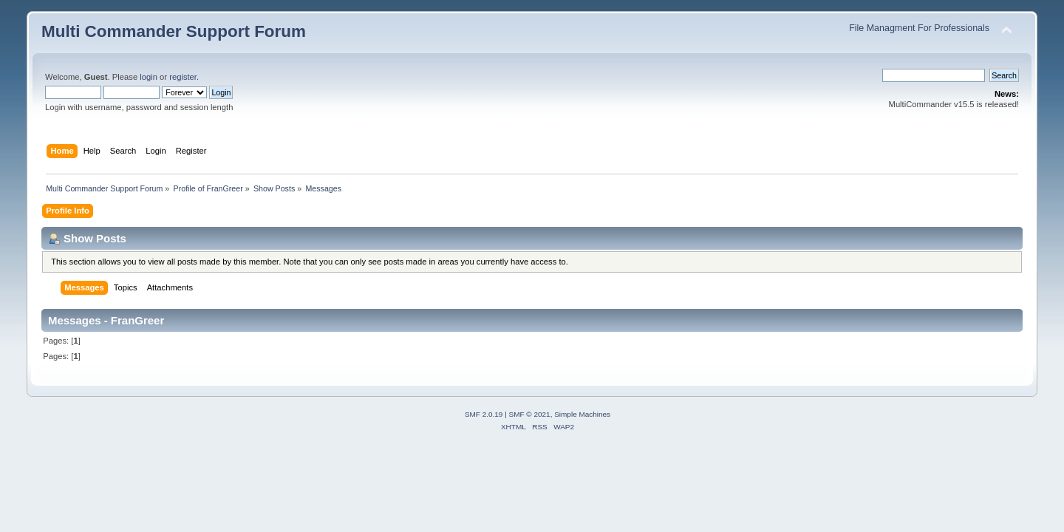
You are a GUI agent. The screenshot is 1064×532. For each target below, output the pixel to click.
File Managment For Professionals (919, 28)
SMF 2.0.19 (484, 414)
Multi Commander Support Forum (173, 31)
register (183, 76)
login (148, 76)
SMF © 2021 (529, 414)
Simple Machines (582, 414)
